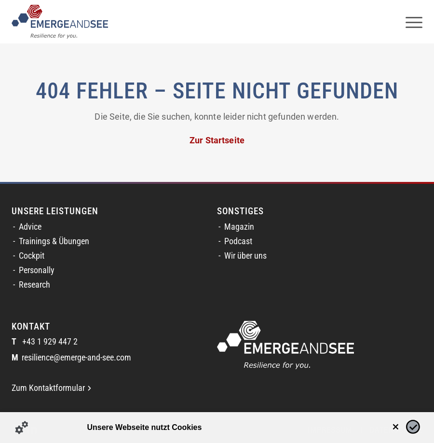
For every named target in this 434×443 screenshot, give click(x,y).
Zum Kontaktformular (51, 388)
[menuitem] (409, 21)
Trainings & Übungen (54, 241)
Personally (36, 270)
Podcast (238, 241)
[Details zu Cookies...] (21, 427)
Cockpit (31, 256)
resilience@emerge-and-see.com (71, 358)
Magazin (239, 227)
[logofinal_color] (60, 22)
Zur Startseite (217, 140)
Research (34, 285)
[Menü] (409, 21)
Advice (30, 227)
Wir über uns (245, 256)
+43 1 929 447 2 (45, 342)
